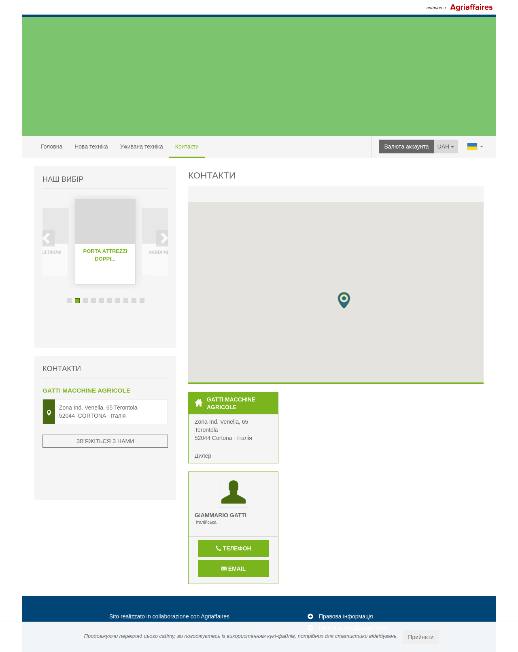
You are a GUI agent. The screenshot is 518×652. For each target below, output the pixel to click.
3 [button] (85, 300)
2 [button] (77, 300)
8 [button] (125, 300)
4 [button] (93, 300)
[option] (105, 242)
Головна (51, 146)
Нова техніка (91, 146)
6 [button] (109, 300)
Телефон (233, 548)
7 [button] (117, 300)
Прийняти (420, 637)
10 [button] (142, 300)
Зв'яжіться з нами (105, 408)
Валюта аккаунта (406, 146)
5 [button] (101, 300)
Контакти (187, 146)
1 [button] (69, 300)
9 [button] (134, 300)
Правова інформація (346, 616)
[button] (344, 300)
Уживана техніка (141, 146)
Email (233, 568)
